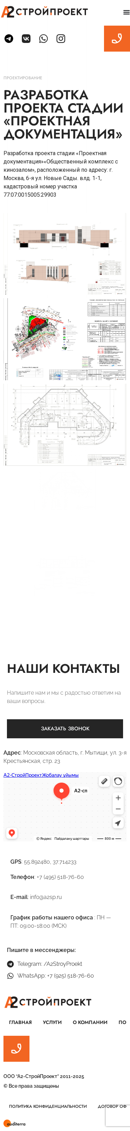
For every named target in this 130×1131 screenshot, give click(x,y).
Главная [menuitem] (20, 1022)
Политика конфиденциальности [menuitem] (48, 1106)
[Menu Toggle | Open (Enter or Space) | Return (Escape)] (126, 12)
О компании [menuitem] (90, 1022)
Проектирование (22, 78)
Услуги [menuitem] (52, 1022)
